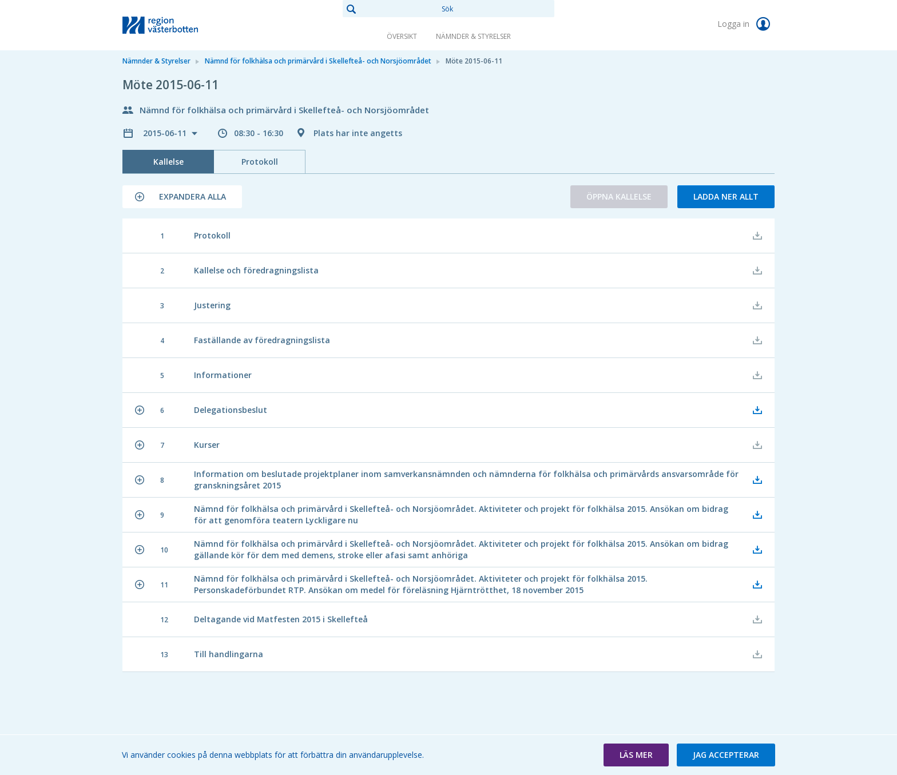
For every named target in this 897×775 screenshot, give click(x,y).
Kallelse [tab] (168, 161)
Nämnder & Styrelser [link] (473, 36)
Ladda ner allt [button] (726, 196)
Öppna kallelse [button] (619, 196)
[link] (179, 25)
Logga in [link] (746, 24)
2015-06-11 (166, 133)
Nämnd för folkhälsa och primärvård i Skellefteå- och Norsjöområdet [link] (318, 61)
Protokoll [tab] (259, 161)
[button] (182, 196)
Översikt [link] (402, 36)
